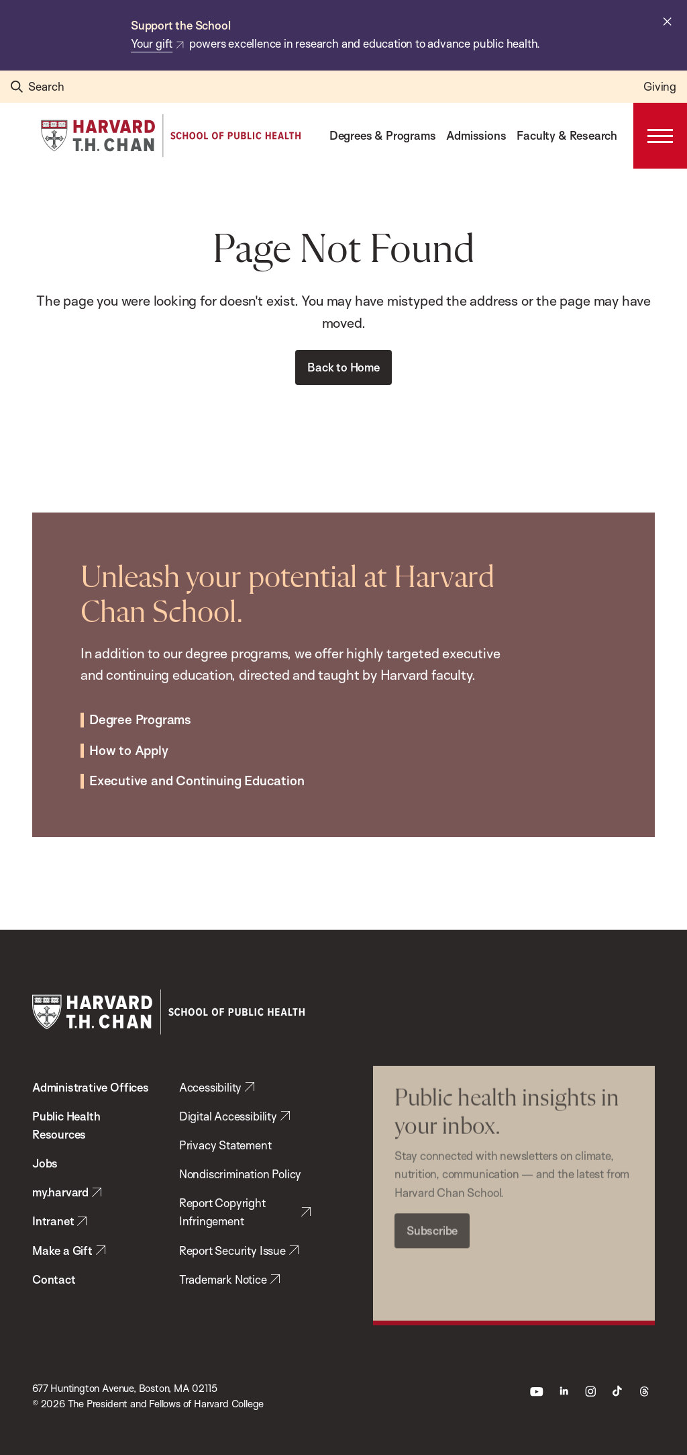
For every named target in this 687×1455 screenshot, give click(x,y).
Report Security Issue (232, 1250)
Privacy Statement (225, 1145)
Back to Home (343, 367)
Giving (659, 86)
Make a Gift (62, 1250)
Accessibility (210, 1087)
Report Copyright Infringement (222, 1212)
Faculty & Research (567, 135)
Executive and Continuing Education (196, 750)
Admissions (476, 135)
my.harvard (60, 1192)
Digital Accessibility (228, 1116)
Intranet (53, 1221)
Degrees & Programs (382, 135)
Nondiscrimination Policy (240, 1174)
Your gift (151, 43)
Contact (54, 1279)
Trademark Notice (223, 1279)
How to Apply (128, 719)
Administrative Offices (90, 1087)
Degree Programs (140, 688)
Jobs (45, 1163)
